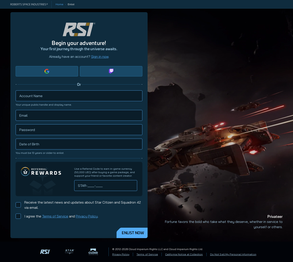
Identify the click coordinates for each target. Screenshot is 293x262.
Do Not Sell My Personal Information (233, 254)
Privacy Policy (87, 216)
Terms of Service (55, 216)
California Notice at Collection (184, 254)
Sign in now (100, 56)
